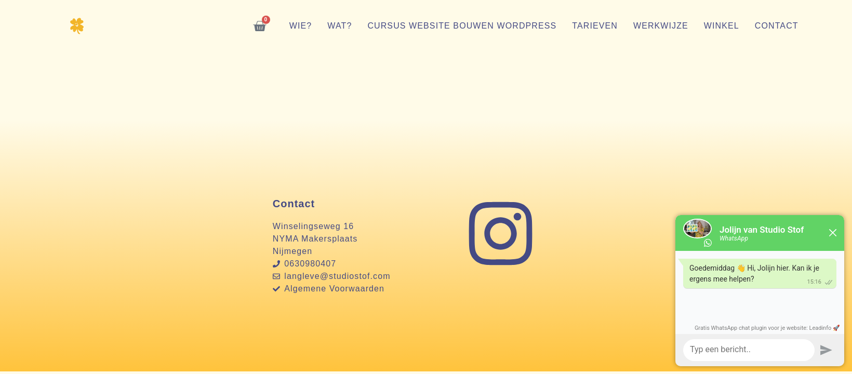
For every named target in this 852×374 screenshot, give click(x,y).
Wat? (339, 25)
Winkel (721, 25)
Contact (776, 25)
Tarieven (595, 25)
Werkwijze (660, 25)
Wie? (300, 25)
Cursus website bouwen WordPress (461, 25)
